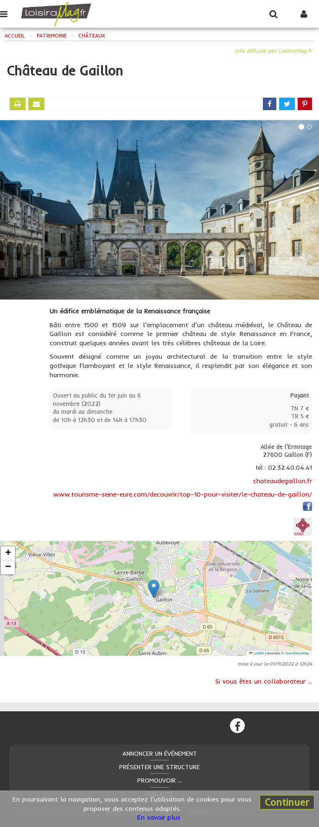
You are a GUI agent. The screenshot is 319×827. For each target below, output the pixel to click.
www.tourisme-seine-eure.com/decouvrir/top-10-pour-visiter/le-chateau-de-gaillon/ (182, 494)
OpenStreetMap (297, 653)
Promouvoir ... (159, 780)
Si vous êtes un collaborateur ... (263, 681)
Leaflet (256, 653)
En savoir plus (158, 817)
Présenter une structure (159, 767)
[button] (154, 588)
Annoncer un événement (159, 753)
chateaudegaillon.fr (282, 481)
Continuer (287, 802)
